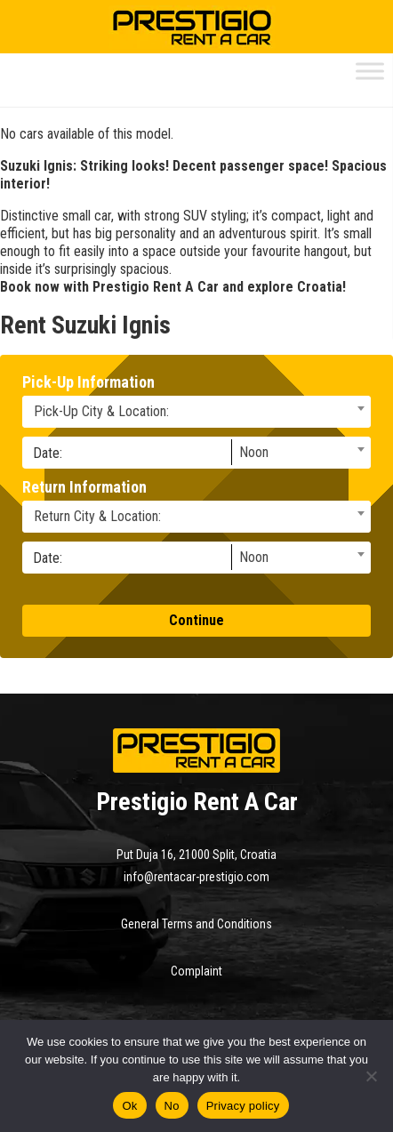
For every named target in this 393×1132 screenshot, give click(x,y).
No (172, 1105)
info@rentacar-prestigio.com (196, 877)
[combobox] (196, 412)
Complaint (196, 971)
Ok (129, 1105)
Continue (196, 620)
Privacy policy (243, 1105)
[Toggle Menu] (370, 70)
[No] (371, 1076)
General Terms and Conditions (196, 924)
